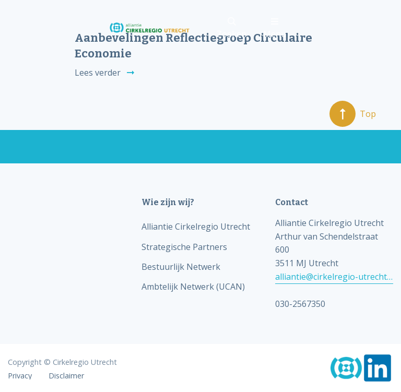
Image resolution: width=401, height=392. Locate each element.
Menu (274, 28)
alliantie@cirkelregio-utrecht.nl (334, 276)
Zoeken (231, 28)
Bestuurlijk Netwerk (180, 266)
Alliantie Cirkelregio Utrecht (195, 226)
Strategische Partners (184, 247)
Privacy (20, 375)
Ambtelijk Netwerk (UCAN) (193, 286)
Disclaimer (66, 375)
